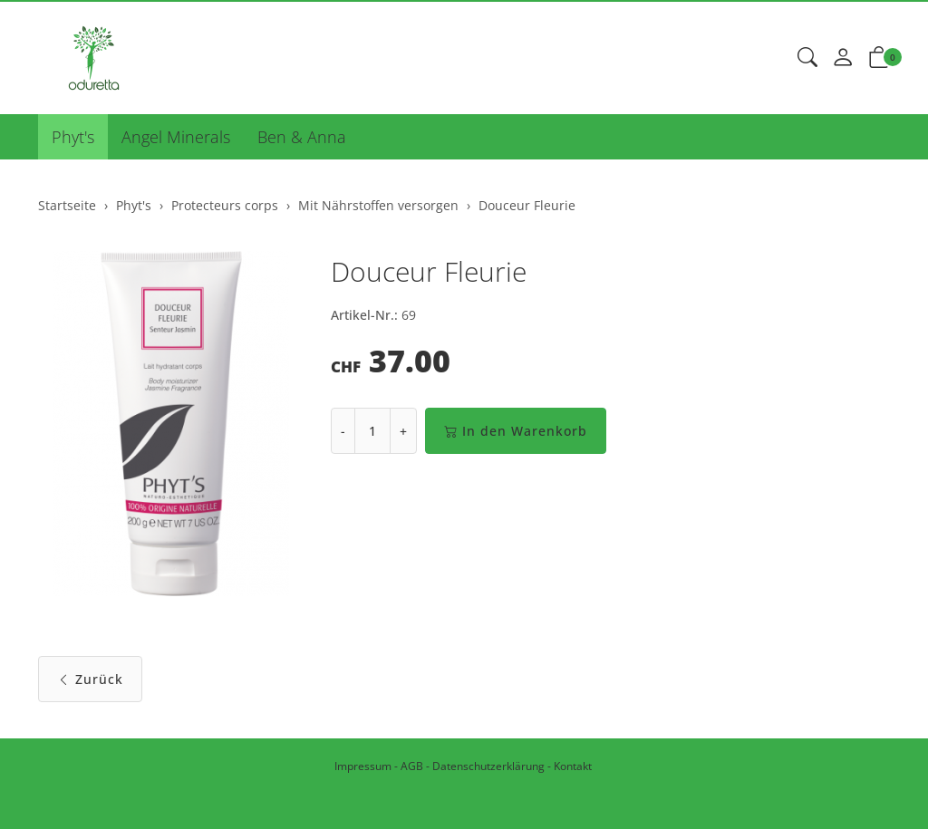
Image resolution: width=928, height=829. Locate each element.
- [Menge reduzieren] (343, 430)
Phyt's (73, 137)
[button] (807, 58)
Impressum (363, 766)
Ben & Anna (301, 137)
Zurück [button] (90, 679)
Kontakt (573, 766)
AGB (412, 766)
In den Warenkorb (515, 430)
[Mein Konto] (843, 58)
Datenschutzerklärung (488, 766)
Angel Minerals (175, 137)
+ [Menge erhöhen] (403, 430)
